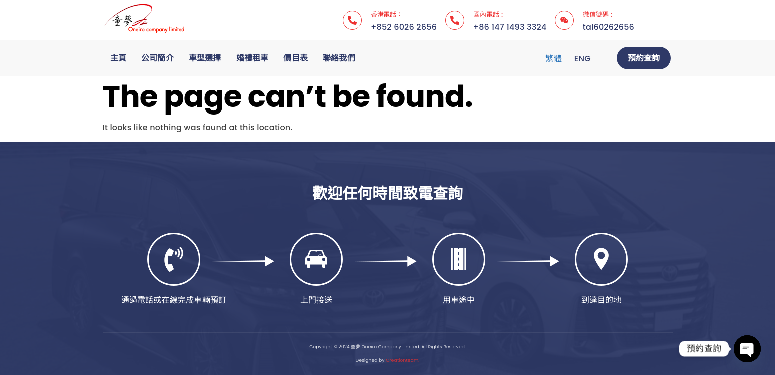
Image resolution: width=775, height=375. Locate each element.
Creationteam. (402, 361)
